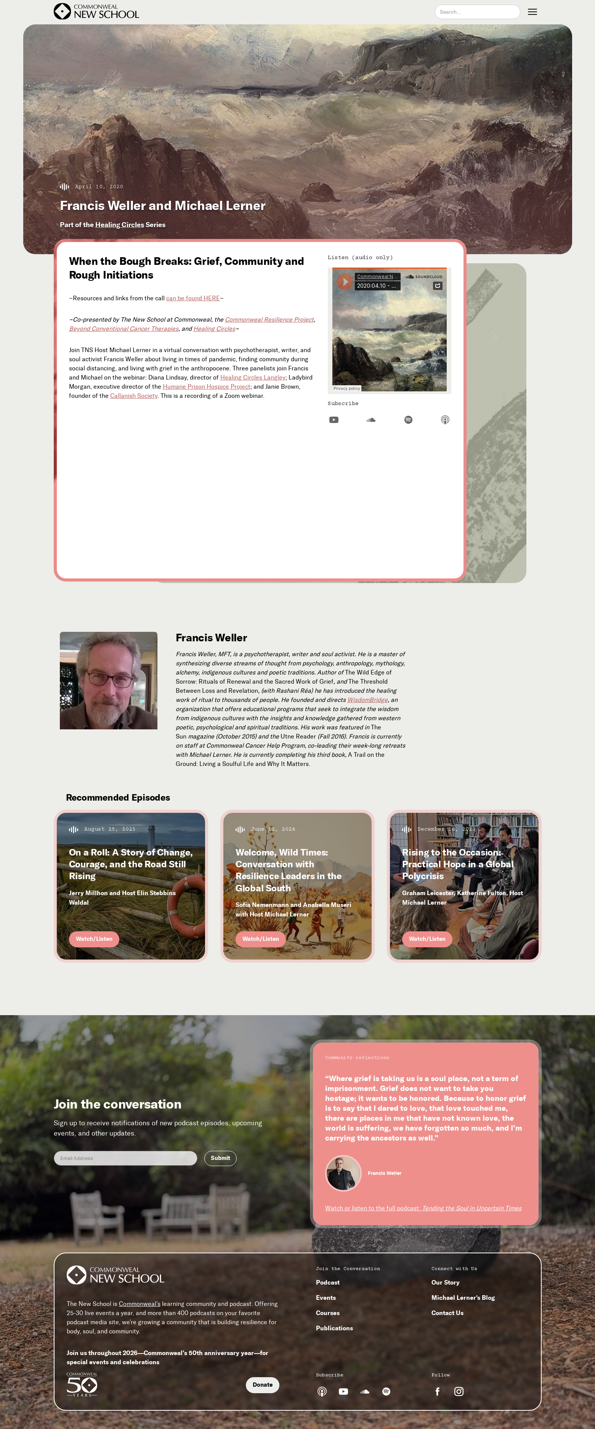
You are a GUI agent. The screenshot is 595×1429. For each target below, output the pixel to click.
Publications (334, 1328)
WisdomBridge (367, 699)
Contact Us (447, 1313)
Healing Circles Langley (252, 377)
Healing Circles (119, 224)
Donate (263, 1384)
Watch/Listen (94, 939)
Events (326, 1297)
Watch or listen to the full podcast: (423, 1208)
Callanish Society (133, 395)
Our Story (445, 1282)
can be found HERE (193, 298)
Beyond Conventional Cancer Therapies (123, 328)
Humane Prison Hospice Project (206, 386)
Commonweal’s (139, 1303)
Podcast (328, 1282)
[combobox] (477, 12)
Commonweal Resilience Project (269, 319)
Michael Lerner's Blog (463, 1297)
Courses (328, 1313)
